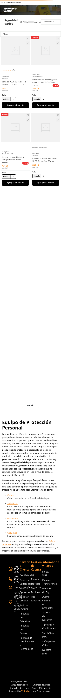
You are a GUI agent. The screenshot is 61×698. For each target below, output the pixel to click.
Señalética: (12, 503)
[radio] (25, 22)
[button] (28, 43)
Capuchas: (12, 532)
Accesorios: (12, 518)
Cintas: (10, 495)
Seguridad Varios (14, 2)
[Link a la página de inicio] (3, 2)
